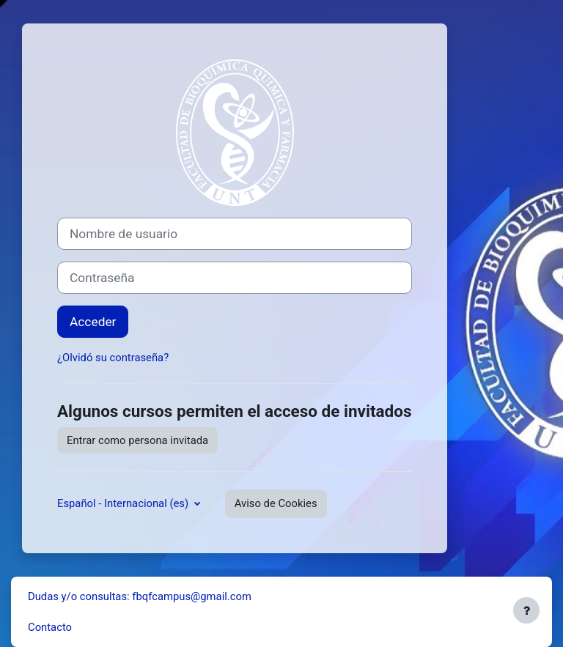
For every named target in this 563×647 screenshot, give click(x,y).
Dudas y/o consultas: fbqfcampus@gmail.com (139, 596)
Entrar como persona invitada (137, 440)
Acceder (93, 321)
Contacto (50, 627)
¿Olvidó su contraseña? (113, 357)
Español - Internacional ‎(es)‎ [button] (124, 503)
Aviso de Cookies (276, 503)
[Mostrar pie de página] (526, 610)
